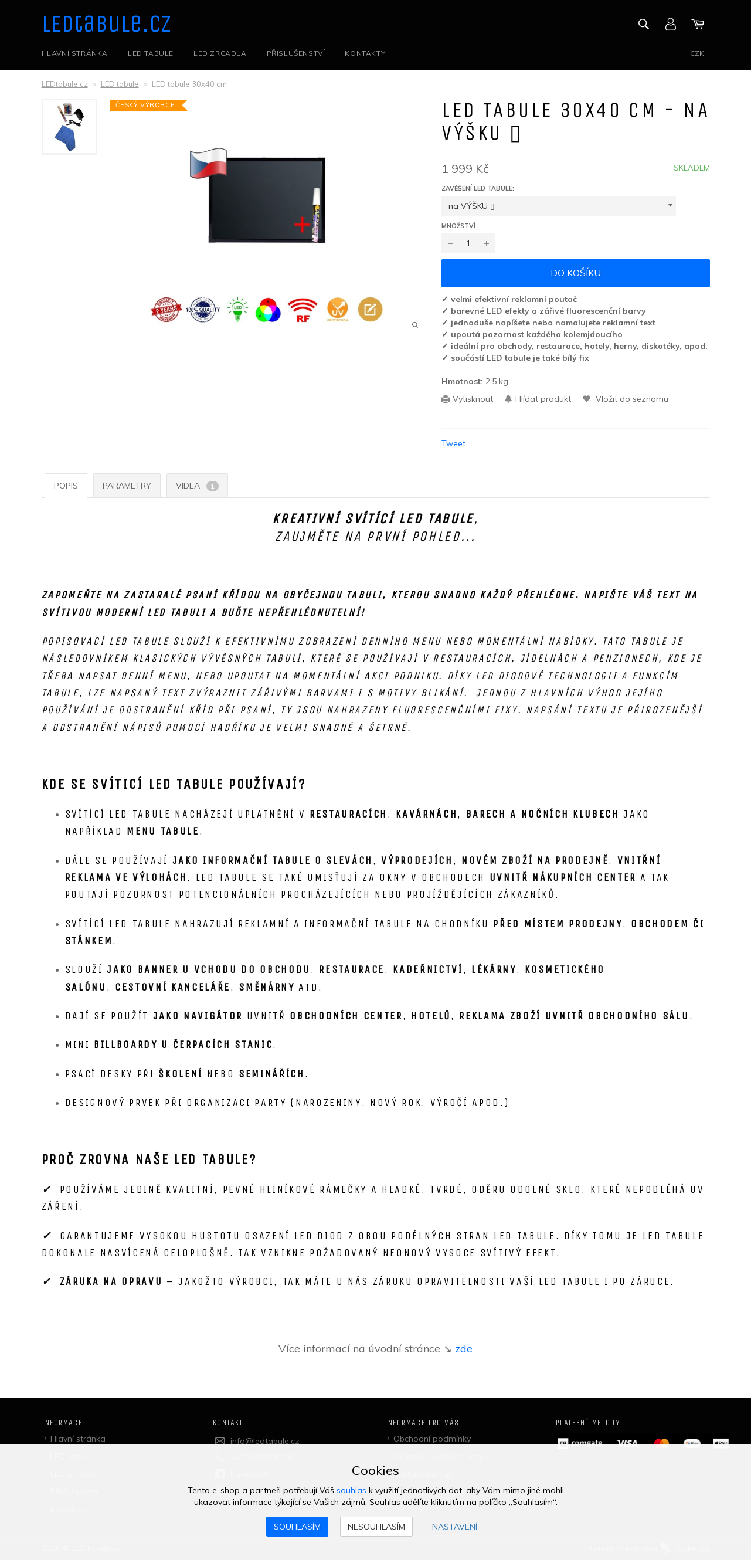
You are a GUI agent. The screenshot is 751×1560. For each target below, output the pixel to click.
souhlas (351, 1490)
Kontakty (365, 53)
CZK (697, 53)
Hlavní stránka (75, 53)
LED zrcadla (220, 53)
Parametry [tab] (127, 485)
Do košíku (575, 273)
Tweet (453, 443)
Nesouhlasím (376, 1526)
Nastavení (454, 1526)
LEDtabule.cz (107, 24)
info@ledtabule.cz (265, 1441)
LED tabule (151, 53)
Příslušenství (296, 53)
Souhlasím (297, 1526)
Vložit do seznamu (630, 399)
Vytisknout (473, 399)
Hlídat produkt (543, 399)
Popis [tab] (66, 485)
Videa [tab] (197, 485)
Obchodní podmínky (432, 1438)
